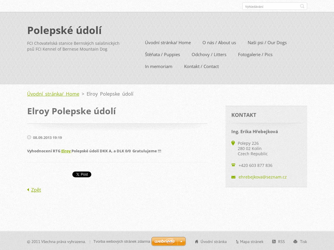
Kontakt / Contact (201, 66)
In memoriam (158, 66)
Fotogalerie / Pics (255, 54)
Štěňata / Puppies (162, 54)
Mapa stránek (251, 241)
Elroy (66, 150)
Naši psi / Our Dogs (267, 42)
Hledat (302, 6)
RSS (281, 241)
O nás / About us (219, 42)
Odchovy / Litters (209, 54)
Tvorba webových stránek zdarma (121, 241)
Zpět (36, 189)
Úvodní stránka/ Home (168, 42)
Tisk (303, 241)
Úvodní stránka (214, 241)
